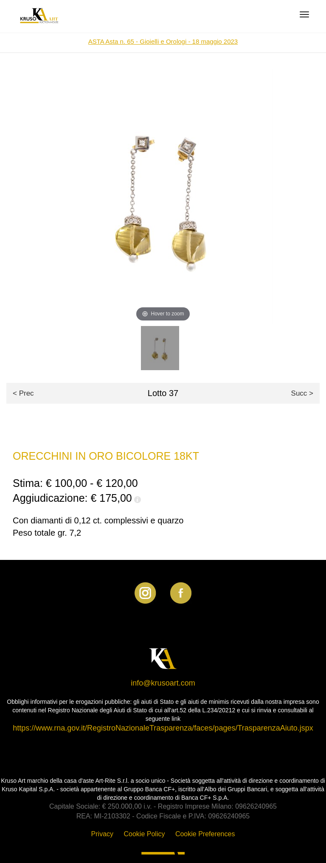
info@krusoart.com (163, 683)
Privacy (102, 834)
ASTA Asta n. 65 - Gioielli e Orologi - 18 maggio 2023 (163, 41)
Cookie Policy (144, 834)
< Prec (23, 393)
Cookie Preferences (205, 834)
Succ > (302, 393)
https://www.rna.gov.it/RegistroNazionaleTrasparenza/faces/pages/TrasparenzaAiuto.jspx (163, 728)
